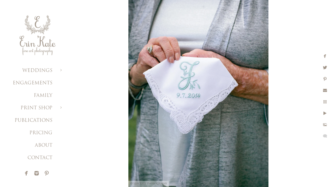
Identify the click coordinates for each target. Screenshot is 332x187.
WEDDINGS (37, 70)
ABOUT (43, 145)
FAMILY (43, 95)
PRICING (40, 133)
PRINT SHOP (36, 108)
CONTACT (39, 158)
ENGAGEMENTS (32, 83)
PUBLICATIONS (33, 120)
